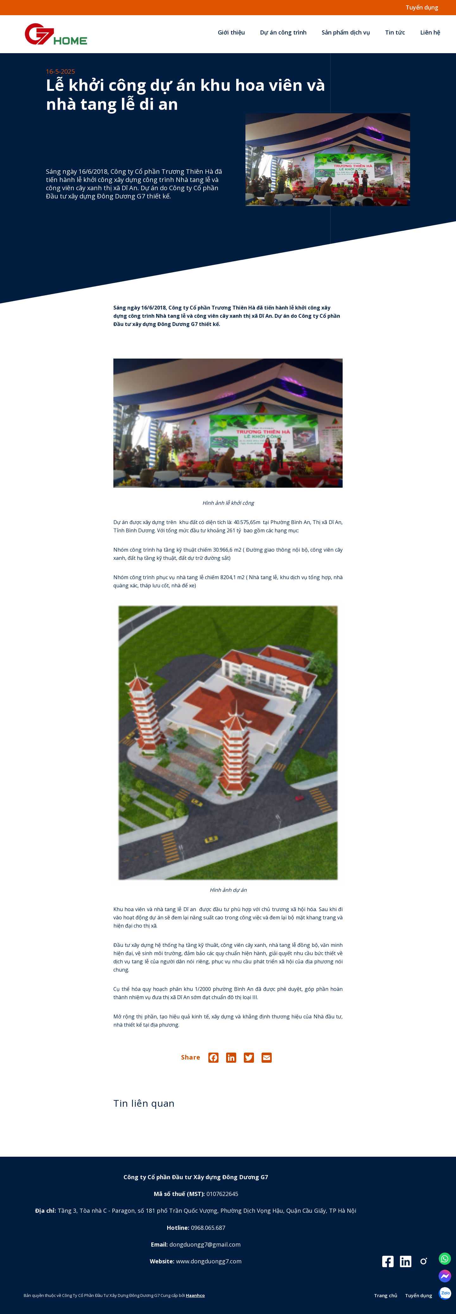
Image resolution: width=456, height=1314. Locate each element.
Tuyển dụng (418, 1295)
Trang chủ (385, 1295)
